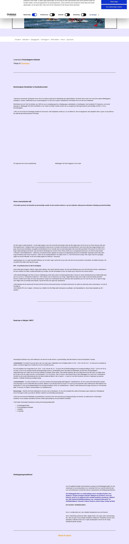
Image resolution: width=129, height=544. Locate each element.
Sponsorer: (70, 40)
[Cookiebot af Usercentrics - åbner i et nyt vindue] (11, 22)
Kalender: (25, 40)
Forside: (17, 40)
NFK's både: (54, 40)
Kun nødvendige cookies (114, 15)
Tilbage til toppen (64, 535)
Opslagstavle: (35, 40)
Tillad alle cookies (114, 4)
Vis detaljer (93, 23)
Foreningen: (44, 40)
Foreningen (25, 63)
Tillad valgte (114, 9)
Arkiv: (62, 40)
